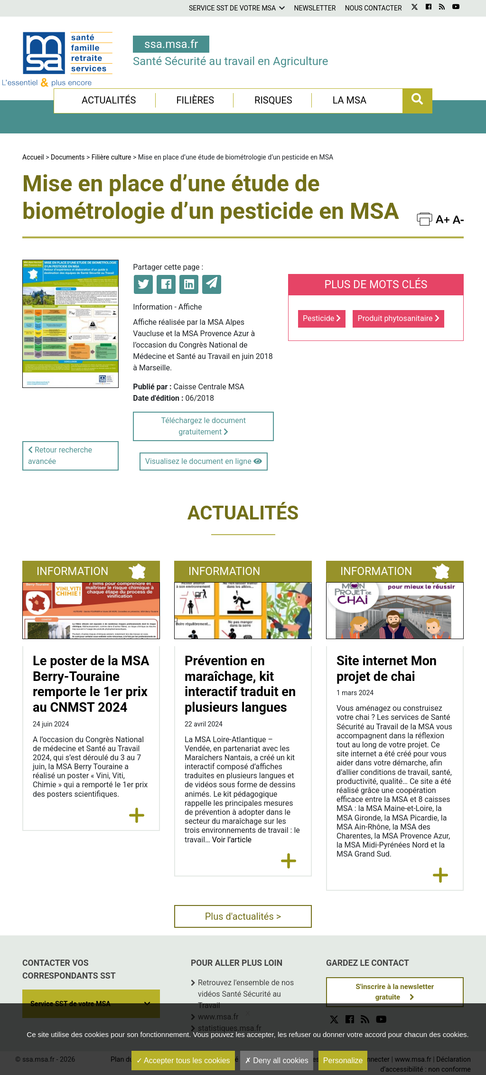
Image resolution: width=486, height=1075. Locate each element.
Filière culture (111, 157)
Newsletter (315, 8)
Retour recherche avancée (60, 455)
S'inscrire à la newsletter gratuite (395, 992)
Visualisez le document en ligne (203, 461)
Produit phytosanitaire (398, 318)
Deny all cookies (276, 1060)
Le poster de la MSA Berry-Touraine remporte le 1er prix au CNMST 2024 (91, 684)
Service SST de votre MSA (232, 8)
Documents (67, 157)
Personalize (343, 1060)
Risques (273, 100)
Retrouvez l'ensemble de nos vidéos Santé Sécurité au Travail (246, 994)
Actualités (109, 100)
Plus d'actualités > (243, 916)
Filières (195, 100)
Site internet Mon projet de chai (386, 668)
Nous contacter (373, 8)
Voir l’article (232, 839)
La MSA (349, 100)
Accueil (33, 157)
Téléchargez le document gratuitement (203, 426)
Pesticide (322, 318)
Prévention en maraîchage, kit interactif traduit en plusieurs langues (240, 684)
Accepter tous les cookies (183, 1060)
